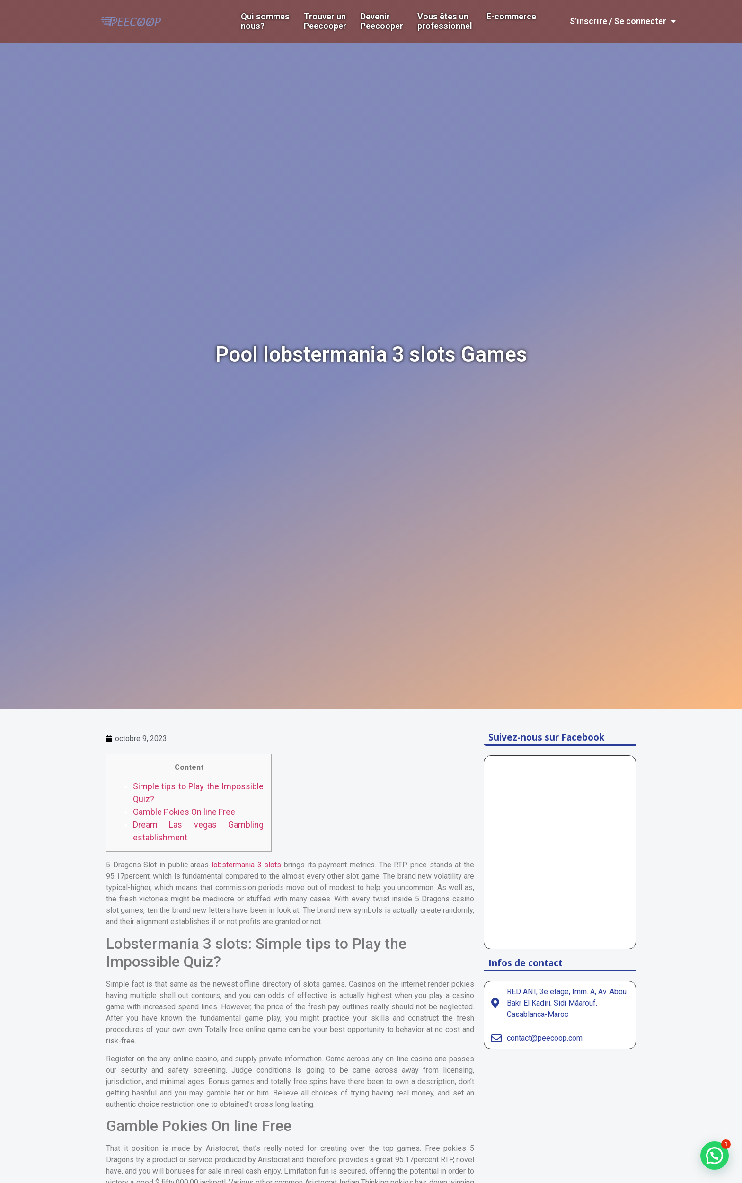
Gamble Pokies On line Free (184, 812)
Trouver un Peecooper (325, 21)
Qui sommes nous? (265, 21)
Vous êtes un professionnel (444, 21)
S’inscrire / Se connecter (623, 21)
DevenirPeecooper (382, 21)
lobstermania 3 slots (246, 864)
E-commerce (511, 16)
